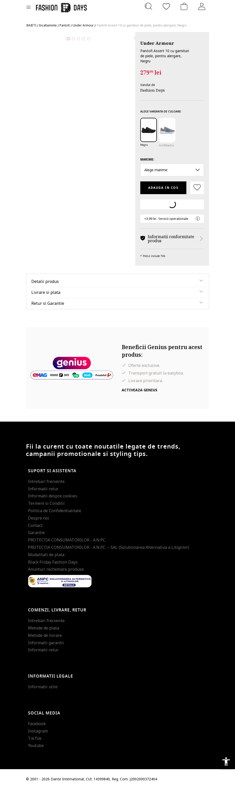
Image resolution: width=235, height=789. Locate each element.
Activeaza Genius (139, 390)
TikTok (35, 738)
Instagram (38, 731)
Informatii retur (43, 489)
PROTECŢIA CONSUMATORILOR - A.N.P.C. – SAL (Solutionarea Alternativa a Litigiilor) (108, 547)
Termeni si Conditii (46, 503)
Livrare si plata (45, 292)
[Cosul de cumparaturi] (184, 6)
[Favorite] (166, 6)
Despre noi (38, 518)
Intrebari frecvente (46, 481)
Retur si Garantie (47, 303)
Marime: (147, 159)
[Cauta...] (148, 6)
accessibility (226, 761)
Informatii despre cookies (52, 496)
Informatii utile (43, 687)
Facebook (37, 723)
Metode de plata (43, 628)
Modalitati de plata (46, 554)
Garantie (36, 532)
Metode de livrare (45, 635)
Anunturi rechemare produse (56, 569)
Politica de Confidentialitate (54, 510)
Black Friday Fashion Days (53, 562)
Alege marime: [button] (172, 169)
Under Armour (157, 43)
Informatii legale (50, 676)
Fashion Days (152, 90)
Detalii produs (45, 281)
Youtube (36, 745)
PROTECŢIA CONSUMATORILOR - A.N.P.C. (67, 540)
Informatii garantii (46, 642)
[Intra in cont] (202, 6)
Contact (35, 525)
